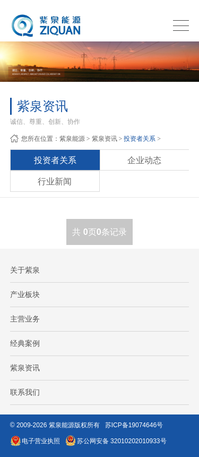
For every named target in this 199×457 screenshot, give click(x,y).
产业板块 (25, 294)
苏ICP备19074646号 (134, 425)
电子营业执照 (41, 441)
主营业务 (25, 319)
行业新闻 (55, 181)
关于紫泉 (25, 270)
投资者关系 (139, 138)
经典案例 (25, 343)
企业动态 (144, 160)
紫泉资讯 (104, 138)
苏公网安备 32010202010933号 (122, 441)
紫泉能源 (72, 138)
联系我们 (25, 392)
